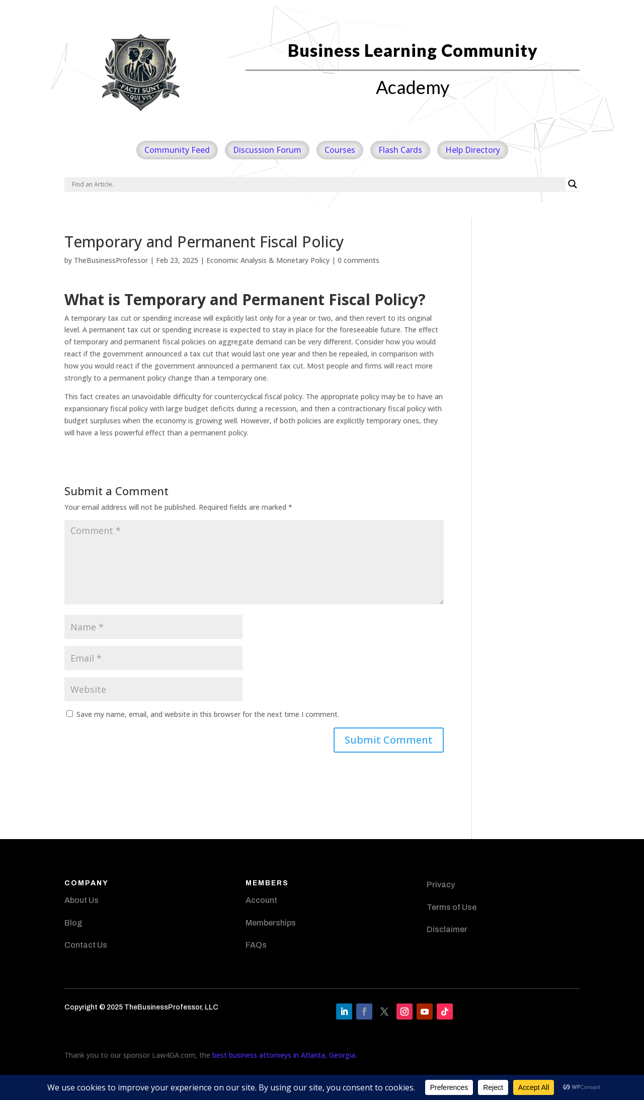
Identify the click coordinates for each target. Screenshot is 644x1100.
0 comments (358, 260)
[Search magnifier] (573, 184)
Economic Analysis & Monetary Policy (268, 260)
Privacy (441, 884)
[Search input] (317, 184)
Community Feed (177, 149)
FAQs (256, 945)
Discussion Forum (267, 149)
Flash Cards (400, 149)
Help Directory (472, 149)
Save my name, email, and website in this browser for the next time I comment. (207, 714)
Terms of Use (451, 907)
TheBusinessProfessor (111, 260)
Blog (73, 923)
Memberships (271, 923)
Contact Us (85, 945)
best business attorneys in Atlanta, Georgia (283, 1055)
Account (261, 900)
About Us (81, 900)
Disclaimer (447, 929)
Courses (340, 149)
